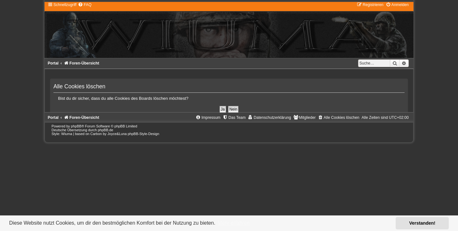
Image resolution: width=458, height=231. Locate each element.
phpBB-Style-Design (143, 134)
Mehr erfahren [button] (234, 223)
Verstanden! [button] (422, 223)
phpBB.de (105, 130)
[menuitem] (84, 5)
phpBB (76, 126)
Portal (53, 63)
